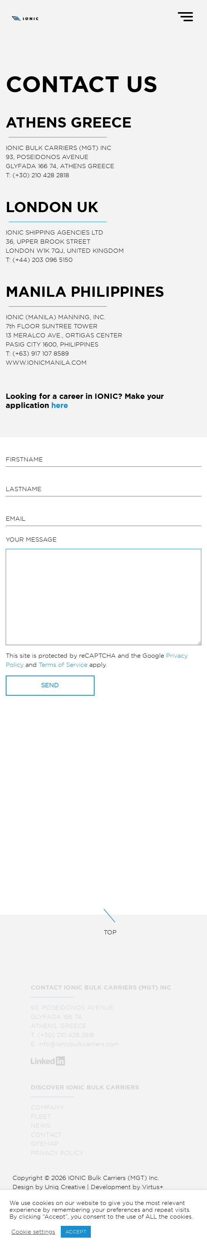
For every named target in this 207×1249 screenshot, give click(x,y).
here (59, 405)
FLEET (41, 1119)
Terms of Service (63, 665)
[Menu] (186, 16)
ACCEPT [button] (75, 1231)
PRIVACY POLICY (57, 1155)
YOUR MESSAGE (31, 539)
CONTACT (46, 1137)
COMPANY (47, 1110)
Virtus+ (152, 1187)
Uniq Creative (65, 1187)
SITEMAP (44, 1146)
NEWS (41, 1128)
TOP (104, 922)
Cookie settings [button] (33, 1232)
